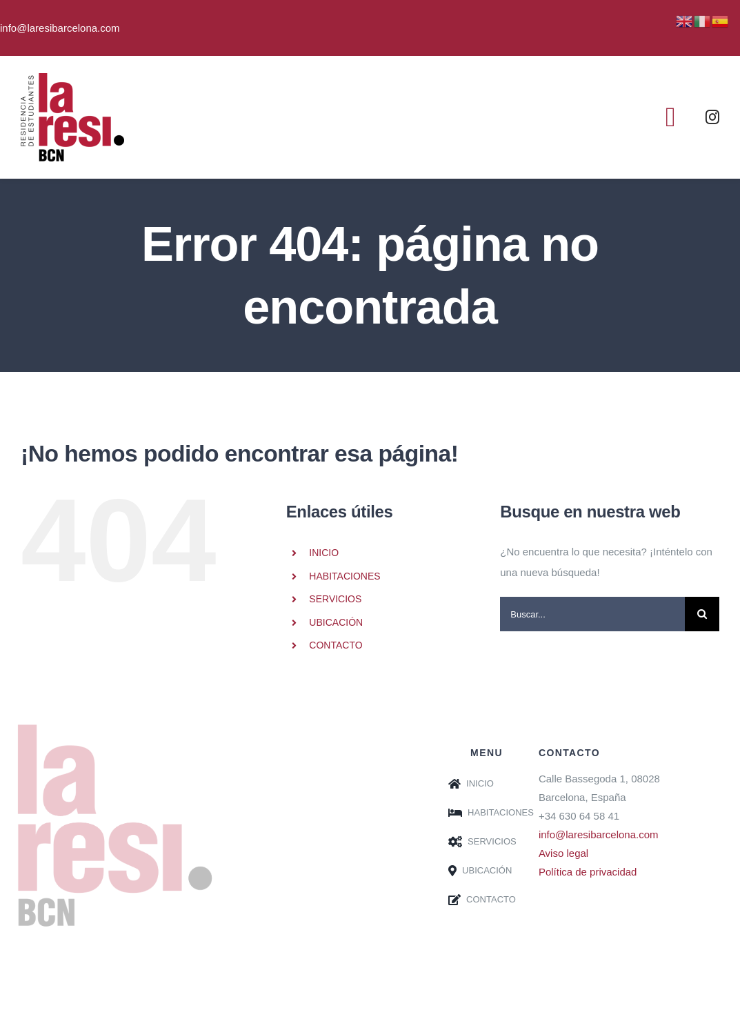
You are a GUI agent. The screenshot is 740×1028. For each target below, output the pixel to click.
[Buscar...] (592, 614)
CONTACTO (335, 645)
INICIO (324, 552)
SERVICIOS (335, 598)
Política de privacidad (588, 872)
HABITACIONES (344, 576)
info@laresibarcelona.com (599, 834)
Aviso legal (563, 853)
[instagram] (712, 117)
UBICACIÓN (336, 622)
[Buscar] (702, 614)
